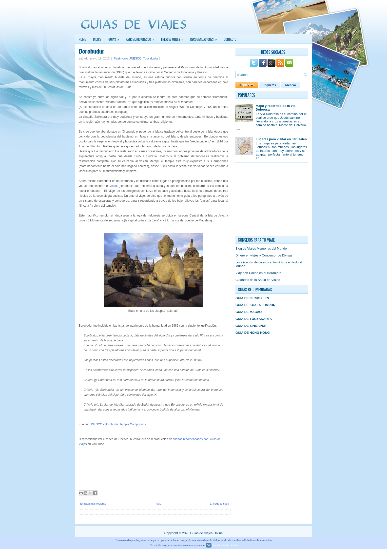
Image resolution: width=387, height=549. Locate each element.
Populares (246, 85)
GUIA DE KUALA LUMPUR (255, 305)
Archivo (290, 85)
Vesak (114, 186)
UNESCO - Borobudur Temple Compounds (118, 424)
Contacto (230, 39)
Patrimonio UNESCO (127, 58)
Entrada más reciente (93, 503)
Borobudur (91, 51)
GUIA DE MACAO (248, 312)
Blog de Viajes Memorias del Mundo (261, 248)
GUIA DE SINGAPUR (251, 326)
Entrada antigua (219, 503)
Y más (234, 545)
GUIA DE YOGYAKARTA (253, 319)
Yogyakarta (150, 58)
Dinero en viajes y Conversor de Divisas (263, 255)
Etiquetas (269, 85)
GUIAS (115, 38)
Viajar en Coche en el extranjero (258, 273)
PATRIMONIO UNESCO (141, 38)
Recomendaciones (205, 38)
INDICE (97, 39)
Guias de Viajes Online (206, 533)
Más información (220, 545)
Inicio (158, 503)
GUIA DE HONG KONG (252, 332)
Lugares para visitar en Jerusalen (281, 139)
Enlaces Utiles (174, 38)
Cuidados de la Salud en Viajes (257, 280)
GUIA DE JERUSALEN (252, 298)
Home (82, 39)
